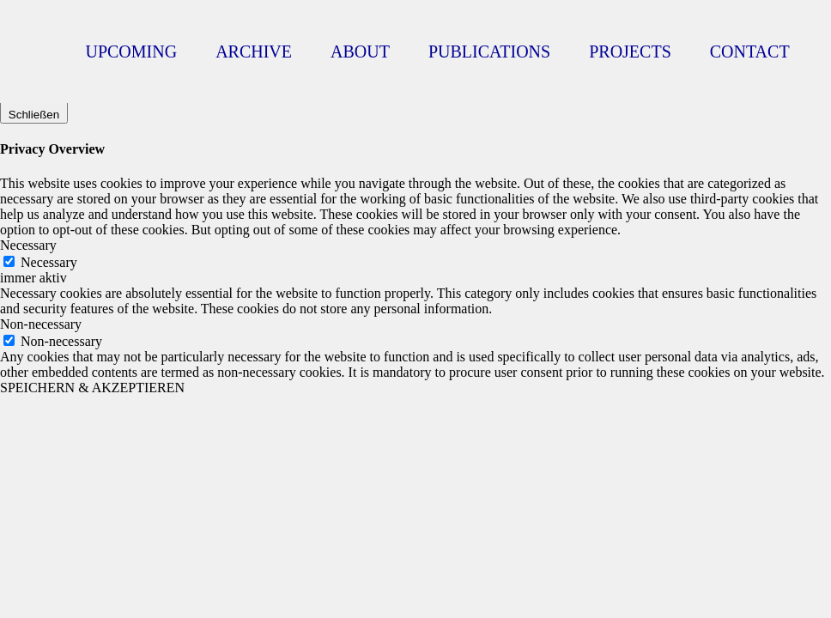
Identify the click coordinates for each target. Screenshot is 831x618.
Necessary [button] (28, 245)
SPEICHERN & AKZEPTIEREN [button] (92, 387)
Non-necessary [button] (41, 324)
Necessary (49, 262)
